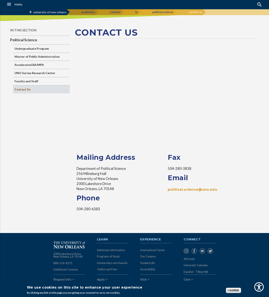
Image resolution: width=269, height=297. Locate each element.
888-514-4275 (62, 263)
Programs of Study (108, 256)
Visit (143, 279)
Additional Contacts (65, 269)
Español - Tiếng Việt (196, 271)
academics (88, 12)
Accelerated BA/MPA (29, 65)
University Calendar (196, 265)
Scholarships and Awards (112, 263)
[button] (25, 4)
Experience (150, 239)
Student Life (147, 263)
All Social (189, 259)
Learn (102, 239)
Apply (101, 279)
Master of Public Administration (37, 56)
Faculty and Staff (26, 81)
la (136, 12)
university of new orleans (49, 12)
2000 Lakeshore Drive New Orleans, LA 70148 (68, 255)
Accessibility (147, 269)
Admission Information (111, 250)
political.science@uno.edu (192, 190)
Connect (192, 239)
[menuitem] (187, 251)
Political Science (23, 40)
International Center (152, 250)
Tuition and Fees (107, 269)
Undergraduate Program (32, 48)
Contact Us (22, 89)
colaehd (115, 12)
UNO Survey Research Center (35, 73)
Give (187, 279)
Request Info (62, 279)
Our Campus (148, 256)
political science (162, 12)
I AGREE (233, 290)
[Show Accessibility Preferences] (259, 287)
